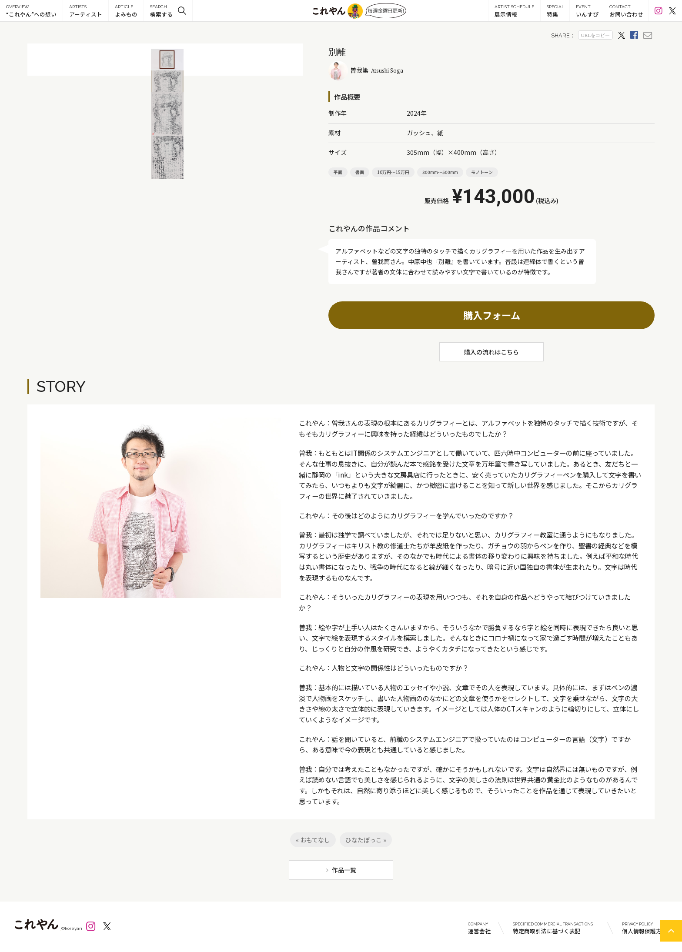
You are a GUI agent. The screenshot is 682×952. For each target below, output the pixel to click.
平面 (338, 172)
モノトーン (482, 172)
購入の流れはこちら (491, 351)
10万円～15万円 (393, 172)
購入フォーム (491, 315)
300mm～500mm (440, 172)
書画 (359, 172)
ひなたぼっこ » (365, 839)
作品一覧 (344, 869)
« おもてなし (313, 839)
